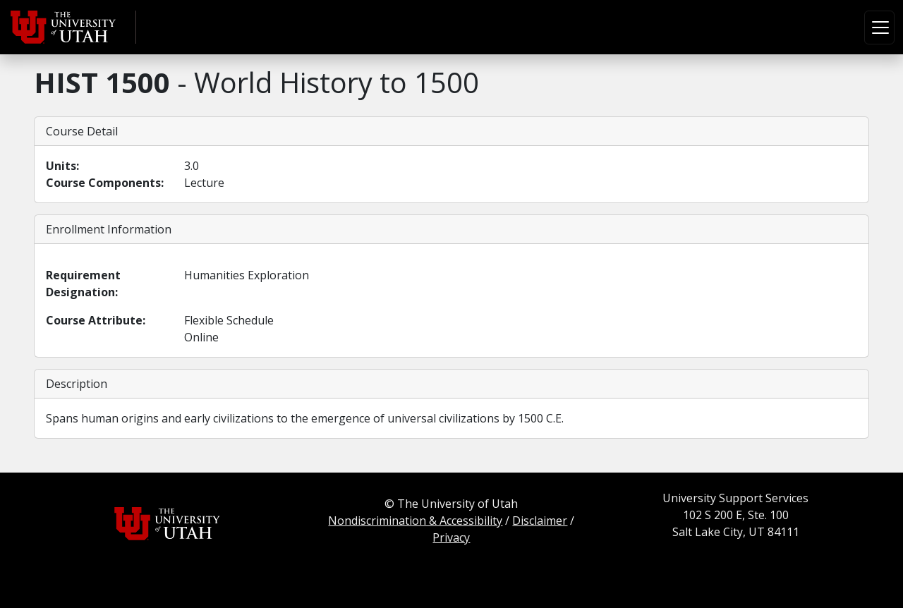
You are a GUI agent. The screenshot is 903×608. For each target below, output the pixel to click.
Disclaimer (539, 520)
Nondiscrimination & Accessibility (415, 520)
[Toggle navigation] (879, 27)
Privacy (451, 537)
